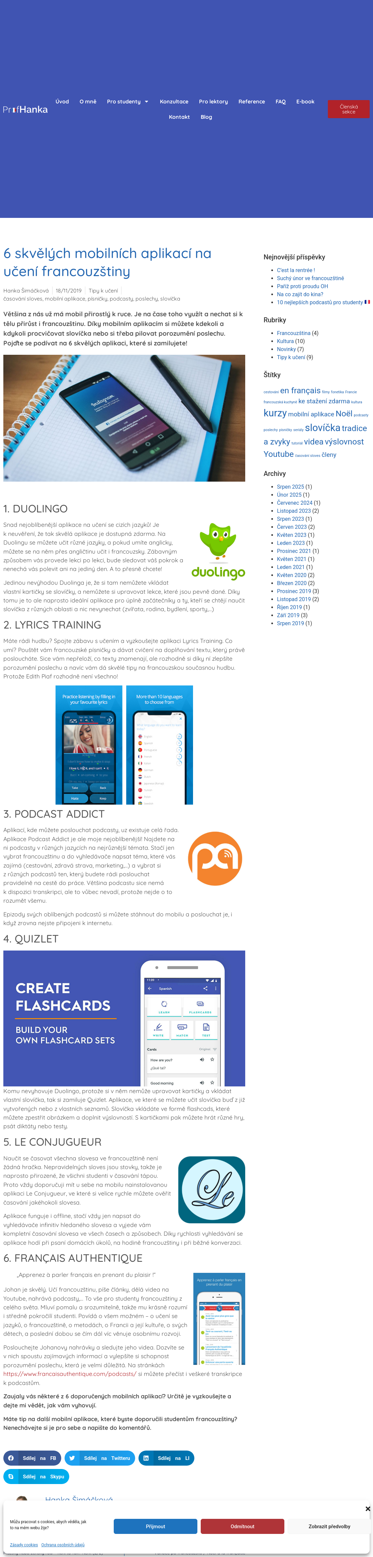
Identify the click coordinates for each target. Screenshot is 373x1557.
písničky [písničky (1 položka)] (285, 430)
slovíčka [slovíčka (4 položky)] (323, 427)
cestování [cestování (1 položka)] (271, 392)
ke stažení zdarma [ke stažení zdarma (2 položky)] (324, 401)
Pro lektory (213, 101)
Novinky (286, 349)
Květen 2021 (291, 559)
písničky (97, 298)
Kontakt (179, 116)
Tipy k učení (103, 290)
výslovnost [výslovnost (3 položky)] (344, 441)
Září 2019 (288, 615)
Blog (206, 116)
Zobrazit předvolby (330, 1527)
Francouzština (293, 333)
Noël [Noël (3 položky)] (344, 413)
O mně (88, 101)
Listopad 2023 (294, 511)
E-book (305, 101)
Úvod (62, 101)
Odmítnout (243, 1527)
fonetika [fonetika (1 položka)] (337, 392)
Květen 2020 (291, 575)
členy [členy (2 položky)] (328, 455)
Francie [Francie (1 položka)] (351, 392)
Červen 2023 (292, 527)
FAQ (281, 101)
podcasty (121, 298)
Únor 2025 (289, 495)
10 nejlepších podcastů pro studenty (323, 302)
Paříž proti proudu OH (302, 286)
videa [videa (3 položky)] (313, 441)
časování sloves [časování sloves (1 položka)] (307, 456)
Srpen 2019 (290, 623)
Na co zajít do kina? (300, 294)
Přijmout (155, 1527)
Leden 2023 (291, 543)
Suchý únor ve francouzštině (310, 278)
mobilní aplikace (65, 298)
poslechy (146, 298)
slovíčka (170, 298)
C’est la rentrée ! (296, 270)
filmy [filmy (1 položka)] (326, 392)
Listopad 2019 (294, 599)
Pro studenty (128, 101)
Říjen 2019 (289, 607)
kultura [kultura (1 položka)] (356, 402)
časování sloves (22, 298)
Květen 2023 (291, 535)
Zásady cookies (24, 1545)
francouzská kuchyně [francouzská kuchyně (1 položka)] (280, 402)
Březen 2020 (292, 583)
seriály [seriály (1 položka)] (298, 430)
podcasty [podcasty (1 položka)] (361, 415)
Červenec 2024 (294, 503)
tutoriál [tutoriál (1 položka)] (296, 443)
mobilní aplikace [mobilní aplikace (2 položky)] (311, 414)
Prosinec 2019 (294, 591)
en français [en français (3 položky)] (300, 390)
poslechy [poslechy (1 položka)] (271, 430)
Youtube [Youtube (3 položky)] (279, 454)
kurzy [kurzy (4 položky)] (275, 413)
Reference (252, 101)
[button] (368, 1508)
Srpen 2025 (290, 487)
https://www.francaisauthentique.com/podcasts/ (69, 1373)
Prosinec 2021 (294, 551)
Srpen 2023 (290, 519)
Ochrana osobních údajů (62, 1545)
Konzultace (174, 101)
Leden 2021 (291, 567)
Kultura (285, 341)
